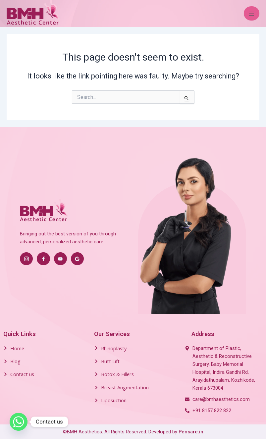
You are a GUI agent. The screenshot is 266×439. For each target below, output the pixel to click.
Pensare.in (191, 432)
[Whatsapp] (18, 422)
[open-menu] (251, 13)
